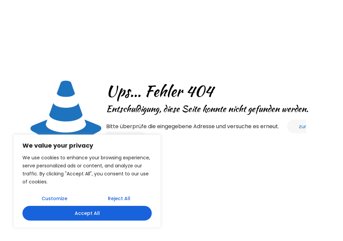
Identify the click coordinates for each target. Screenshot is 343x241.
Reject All (119, 198)
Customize (54, 198)
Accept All (87, 213)
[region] (87, 181)
